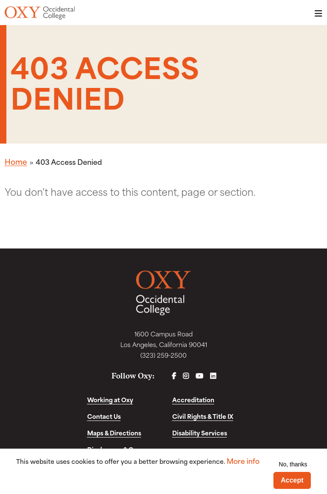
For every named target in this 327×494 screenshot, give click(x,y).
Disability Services (199, 433)
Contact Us (104, 416)
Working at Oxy (110, 399)
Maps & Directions (114, 433)
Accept (292, 480)
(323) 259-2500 (163, 355)
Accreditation (193, 399)
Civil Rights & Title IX (202, 416)
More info (243, 460)
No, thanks (293, 464)
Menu (316, 13)
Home (16, 161)
